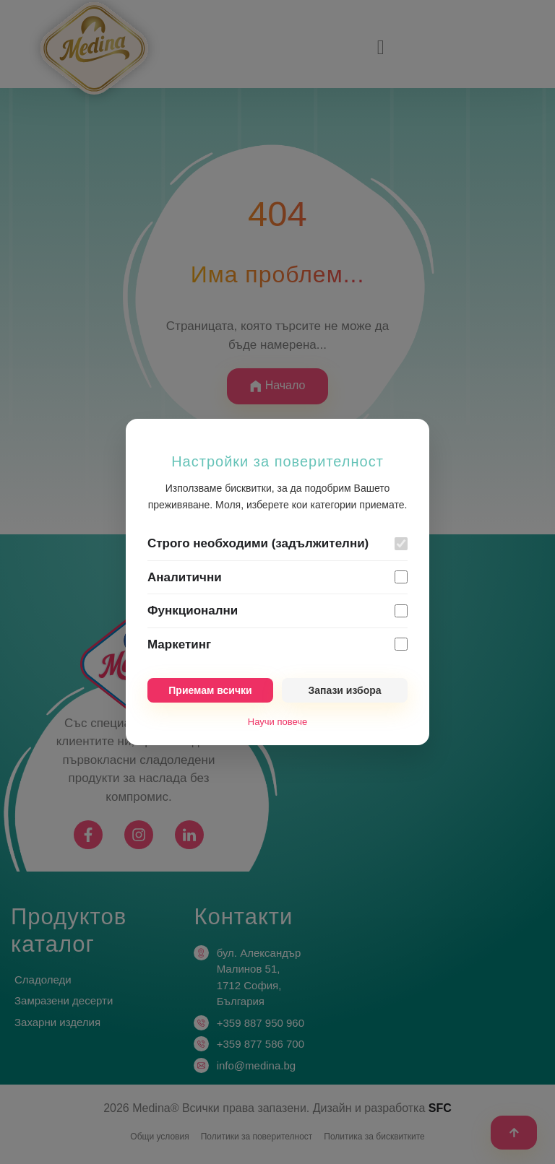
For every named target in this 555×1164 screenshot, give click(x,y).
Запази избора (344, 690)
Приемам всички (209, 690)
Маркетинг (179, 644)
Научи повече (277, 721)
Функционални (192, 610)
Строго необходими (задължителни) (258, 543)
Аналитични (184, 577)
